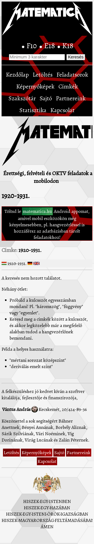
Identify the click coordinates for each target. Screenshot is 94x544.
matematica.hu (37, 211)
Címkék (68, 86)
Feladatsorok (72, 74)
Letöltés (43, 74)
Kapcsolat (62, 110)
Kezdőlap (17, 74)
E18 (50, 45)
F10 (32, 45)
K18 (67, 45)
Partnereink (71, 98)
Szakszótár (22, 98)
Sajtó (46, 98)
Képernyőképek (35, 86)
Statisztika (32, 110)
